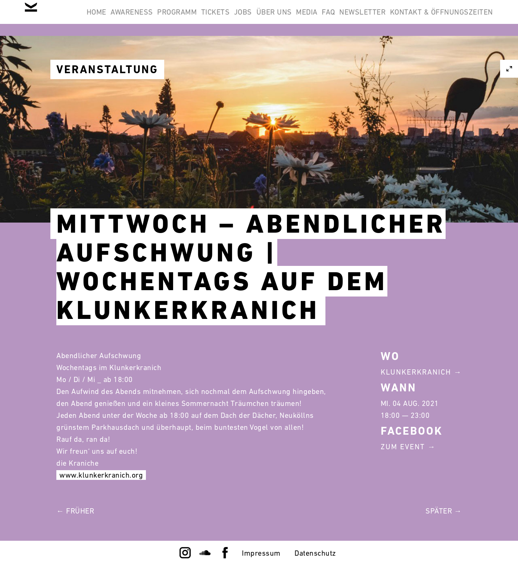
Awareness (167, 18)
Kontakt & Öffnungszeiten (436, 54)
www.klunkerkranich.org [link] (101, 475)
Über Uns (347, 18)
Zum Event (403, 447)
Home (121, 18)
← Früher (75, 511)
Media (390, 18)
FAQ (421, 18)
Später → (443, 511)
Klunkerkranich (416, 372)
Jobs (307, 18)
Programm (221, 18)
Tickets (269, 18)
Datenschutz (315, 553)
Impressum (261, 553)
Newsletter (465, 18)
